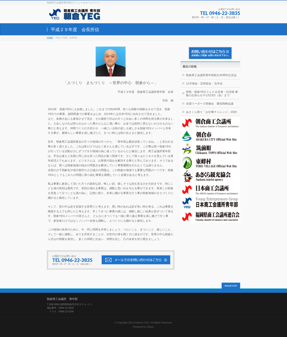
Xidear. (150, 326)
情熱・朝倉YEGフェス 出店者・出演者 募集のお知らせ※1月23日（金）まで (212, 93)
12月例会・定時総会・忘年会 (204, 83)
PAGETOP (231, 285)
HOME (50, 38)
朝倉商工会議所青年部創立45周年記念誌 (211, 75)
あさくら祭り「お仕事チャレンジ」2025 (211, 112)
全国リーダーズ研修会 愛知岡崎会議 (209, 103)
